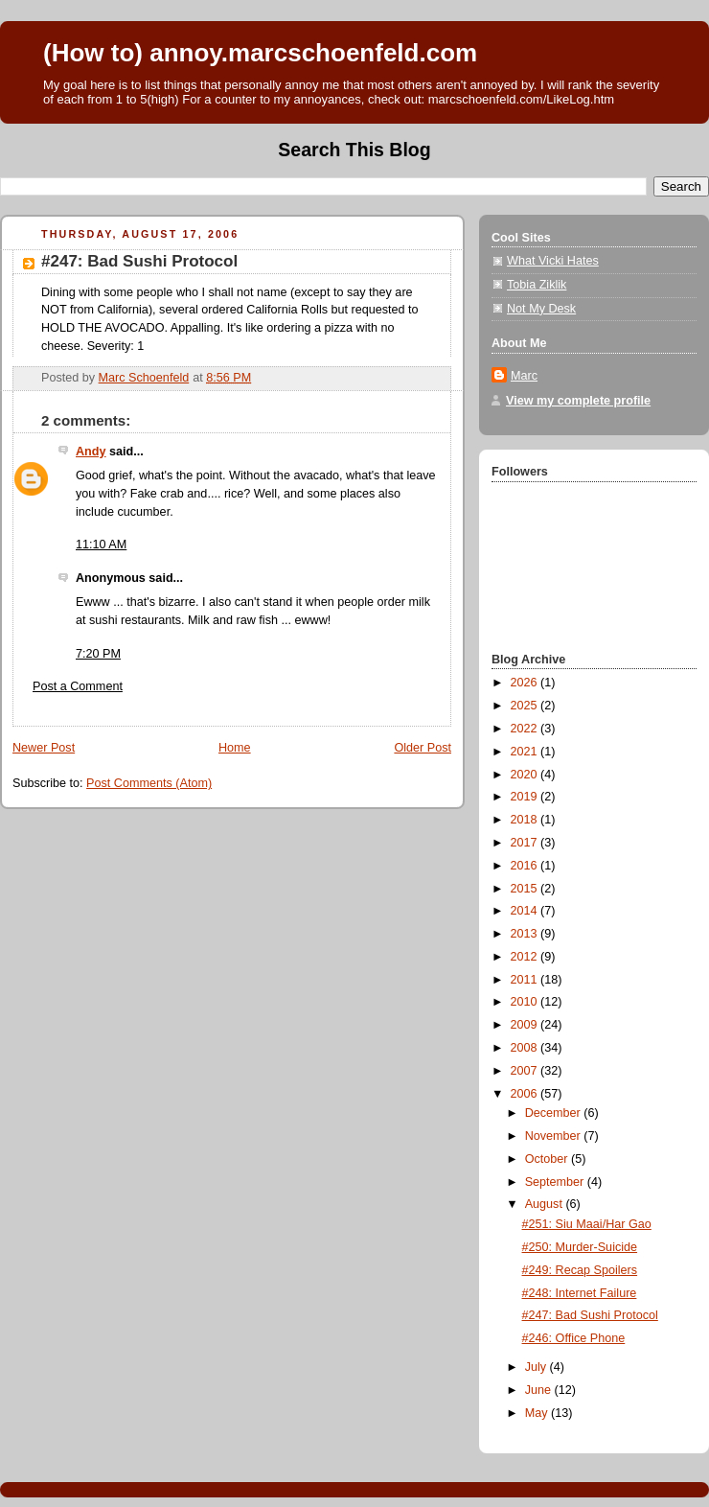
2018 (526, 819)
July (537, 1367)
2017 (526, 842)
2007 (526, 1071)
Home (234, 747)
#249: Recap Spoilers (580, 1270)
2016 (526, 865)
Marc (524, 376)
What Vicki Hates (553, 260)
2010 (526, 1002)
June (540, 1390)
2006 (526, 1094)
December (554, 1113)
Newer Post (43, 747)
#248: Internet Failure (579, 1293)
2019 (526, 796)
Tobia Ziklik (536, 284)
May (538, 1413)
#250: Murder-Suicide (580, 1247)
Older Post (422, 747)
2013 (526, 933)
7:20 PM (98, 654)
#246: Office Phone (574, 1338)
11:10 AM (101, 544)
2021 (526, 751)
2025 (526, 705)
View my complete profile (578, 400)
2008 (526, 1048)
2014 (526, 910)
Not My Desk (541, 308)
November (554, 1136)
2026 (526, 682)
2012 (526, 956)
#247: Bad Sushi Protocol (590, 1315)
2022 (526, 728)
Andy (91, 451)
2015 (526, 888)
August (545, 1204)
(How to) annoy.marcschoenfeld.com (260, 52)
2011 (526, 979)
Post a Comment (78, 686)
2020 (526, 774)
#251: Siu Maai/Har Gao (587, 1224)
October (548, 1159)
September (556, 1182)
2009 (526, 1025)
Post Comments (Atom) (149, 783)
